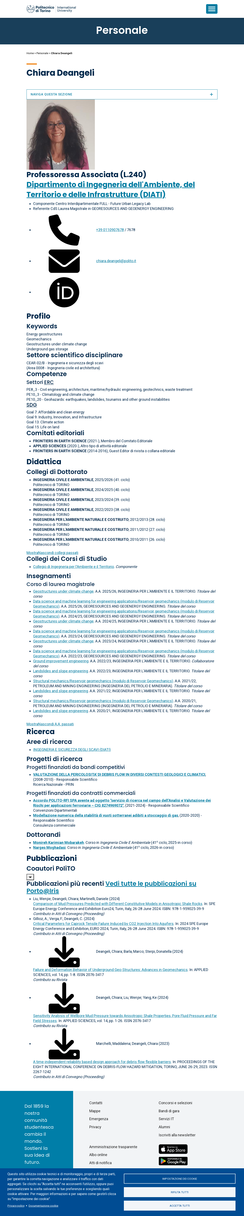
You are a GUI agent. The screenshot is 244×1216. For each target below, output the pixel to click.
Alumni (164, 1127)
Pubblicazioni (52, 858)
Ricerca (41, 731)
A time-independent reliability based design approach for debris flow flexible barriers (102, 1062)
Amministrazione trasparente (113, 1147)
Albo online (98, 1155)
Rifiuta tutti (179, 1192)
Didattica (44, 462)
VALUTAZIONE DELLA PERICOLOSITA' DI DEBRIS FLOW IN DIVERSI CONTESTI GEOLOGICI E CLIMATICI (119, 774)
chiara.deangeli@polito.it (116, 261)
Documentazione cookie (43, 1205)
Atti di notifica (100, 1163)
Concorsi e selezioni (175, 1103)
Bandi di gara (169, 1111)
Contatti (95, 1103)
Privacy (95, 1127)
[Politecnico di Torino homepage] (51, 9)
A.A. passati (50, 724)
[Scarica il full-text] (64, 951)
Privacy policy (15, 1205)
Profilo (38, 316)
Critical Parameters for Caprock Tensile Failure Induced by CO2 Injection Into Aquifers (103, 923)
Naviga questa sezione (122, 94)
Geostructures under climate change (63, 591)
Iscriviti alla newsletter (177, 1135)
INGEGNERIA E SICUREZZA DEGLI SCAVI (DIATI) (72, 749)
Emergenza (98, 1119)
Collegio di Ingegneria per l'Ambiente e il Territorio (73, 566)
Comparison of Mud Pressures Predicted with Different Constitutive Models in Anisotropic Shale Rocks (117, 904)
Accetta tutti (180, 1205)
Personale (42, 53)
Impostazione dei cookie (179, 1178)
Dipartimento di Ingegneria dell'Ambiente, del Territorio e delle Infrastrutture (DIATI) (111, 189)
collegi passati (52, 553)
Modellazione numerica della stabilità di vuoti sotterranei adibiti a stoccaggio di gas (105, 815)
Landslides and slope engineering (60, 671)
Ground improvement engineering (60, 661)
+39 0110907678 (110, 230)
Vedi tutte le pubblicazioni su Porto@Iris (111, 887)
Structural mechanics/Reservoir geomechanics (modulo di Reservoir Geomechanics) (103, 681)
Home (30, 53)
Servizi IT (166, 1119)
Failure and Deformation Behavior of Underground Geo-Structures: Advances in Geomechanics (110, 969)
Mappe (94, 1111)
